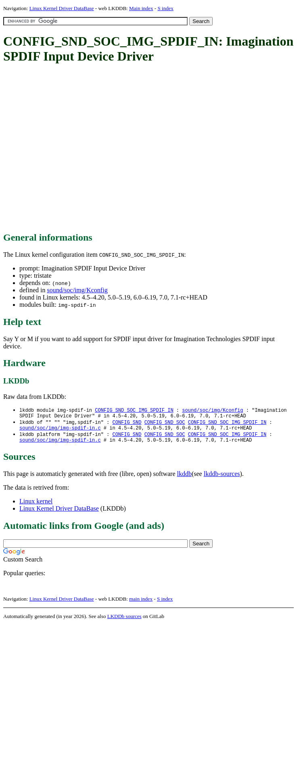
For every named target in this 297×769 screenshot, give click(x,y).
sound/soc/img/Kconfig (77, 290)
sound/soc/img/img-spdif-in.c (60, 430)
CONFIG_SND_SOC (164, 424)
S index (165, 8)
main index (141, 604)
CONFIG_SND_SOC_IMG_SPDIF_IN (134, 410)
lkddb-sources (222, 478)
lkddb (184, 478)
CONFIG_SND (126, 424)
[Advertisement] (75, 148)
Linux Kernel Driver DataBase (61, 8)
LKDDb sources (124, 621)
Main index (141, 8)
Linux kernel (35, 506)
